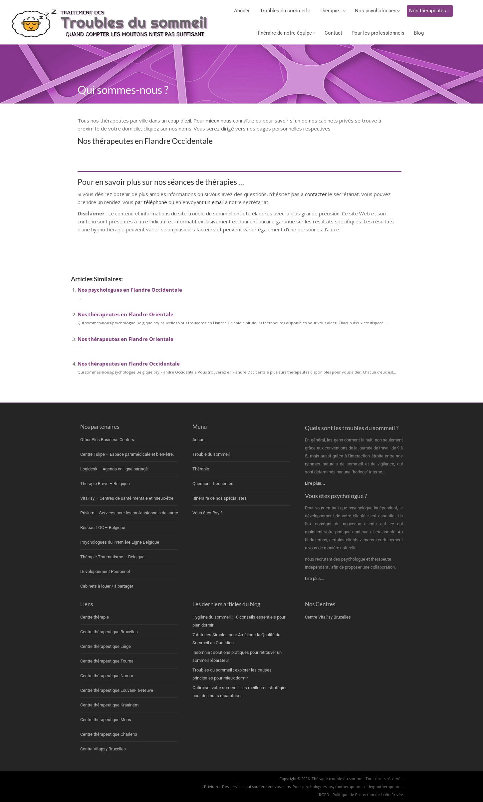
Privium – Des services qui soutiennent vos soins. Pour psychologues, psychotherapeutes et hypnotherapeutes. (303, 786)
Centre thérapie (94, 617)
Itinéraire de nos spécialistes (219, 498)
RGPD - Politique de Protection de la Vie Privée (361, 794)
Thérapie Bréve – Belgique (105, 483)
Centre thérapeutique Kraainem (109, 704)
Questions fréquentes (212, 483)
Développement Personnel (105, 571)
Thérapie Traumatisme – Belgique (112, 556)
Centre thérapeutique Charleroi (108, 734)
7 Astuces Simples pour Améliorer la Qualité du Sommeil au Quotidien (236, 638)
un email (214, 202)
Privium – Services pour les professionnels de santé (129, 512)
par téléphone (151, 202)
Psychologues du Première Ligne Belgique (119, 542)
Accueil (199, 439)
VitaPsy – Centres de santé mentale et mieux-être (126, 498)
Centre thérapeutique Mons (105, 719)
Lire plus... (314, 578)
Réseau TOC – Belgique (102, 527)
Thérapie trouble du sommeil (338, 778)
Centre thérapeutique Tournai (107, 661)
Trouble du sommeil (211, 454)
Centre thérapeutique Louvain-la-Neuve (116, 690)
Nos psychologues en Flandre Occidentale (130, 289)
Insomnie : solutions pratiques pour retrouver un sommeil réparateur (237, 656)
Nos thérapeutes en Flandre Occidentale (129, 363)
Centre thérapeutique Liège (105, 646)
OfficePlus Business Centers (107, 439)
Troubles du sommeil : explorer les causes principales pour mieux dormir (232, 674)
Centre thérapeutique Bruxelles (109, 631)
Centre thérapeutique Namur (106, 675)
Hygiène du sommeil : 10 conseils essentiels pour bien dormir (238, 621)
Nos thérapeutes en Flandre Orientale (125, 314)
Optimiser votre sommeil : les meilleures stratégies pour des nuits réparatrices (240, 691)
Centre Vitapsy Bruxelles (103, 748)
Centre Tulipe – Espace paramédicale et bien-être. (127, 454)
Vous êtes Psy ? (207, 512)
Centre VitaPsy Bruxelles (328, 617)
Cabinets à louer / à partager (106, 586)
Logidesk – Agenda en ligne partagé (114, 468)
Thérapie (200, 468)
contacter (316, 194)
